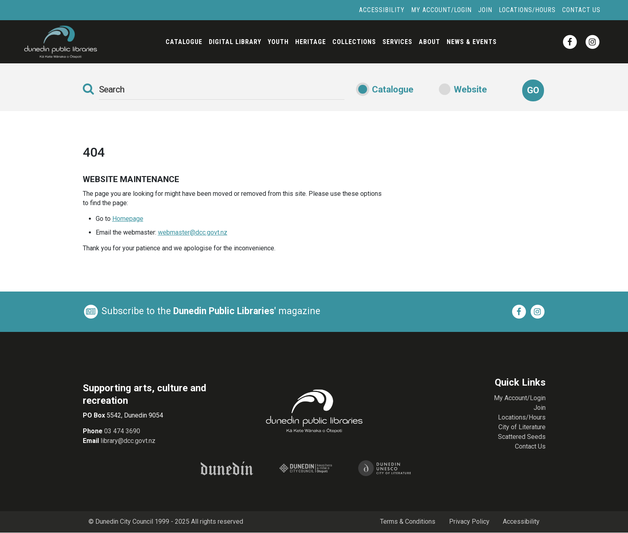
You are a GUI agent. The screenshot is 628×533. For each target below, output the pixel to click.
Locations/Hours (527, 10)
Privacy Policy (469, 522)
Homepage (127, 218)
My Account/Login (441, 10)
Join (485, 10)
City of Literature (522, 427)
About (429, 42)
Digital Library (235, 42)
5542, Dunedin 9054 (134, 415)
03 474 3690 (122, 431)
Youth (278, 42)
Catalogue (184, 42)
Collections (354, 42)
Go (533, 90)
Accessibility (382, 10)
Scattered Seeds (522, 437)
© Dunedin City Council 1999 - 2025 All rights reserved (166, 522)
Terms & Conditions (407, 522)
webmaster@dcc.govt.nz (192, 232)
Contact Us (581, 10)
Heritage (310, 42)
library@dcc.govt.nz (128, 441)
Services (397, 42)
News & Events (472, 42)
